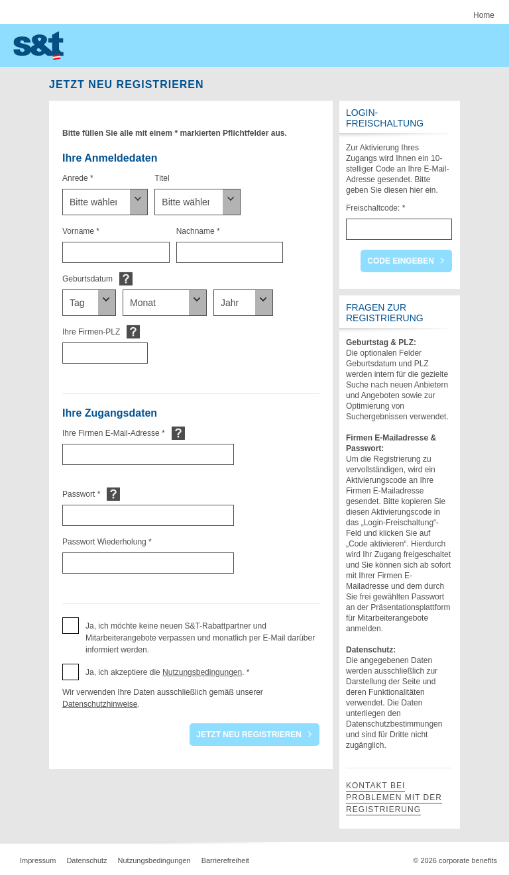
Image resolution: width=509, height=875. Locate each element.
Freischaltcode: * (375, 208)
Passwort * (81, 494)
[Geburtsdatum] (89, 302)
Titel (161, 178)
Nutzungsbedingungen (202, 672)
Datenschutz (86, 860)
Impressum (38, 860)
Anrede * (77, 178)
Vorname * (80, 231)
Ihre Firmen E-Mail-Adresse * (113, 433)
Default (126, 278)
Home (483, 15)
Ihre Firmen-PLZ (91, 331)
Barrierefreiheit (225, 860)
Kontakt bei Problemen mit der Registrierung (394, 797)
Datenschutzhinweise (99, 704)
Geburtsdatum (87, 278)
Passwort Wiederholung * (107, 541)
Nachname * (198, 231)
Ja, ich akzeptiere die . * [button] (167, 672)
